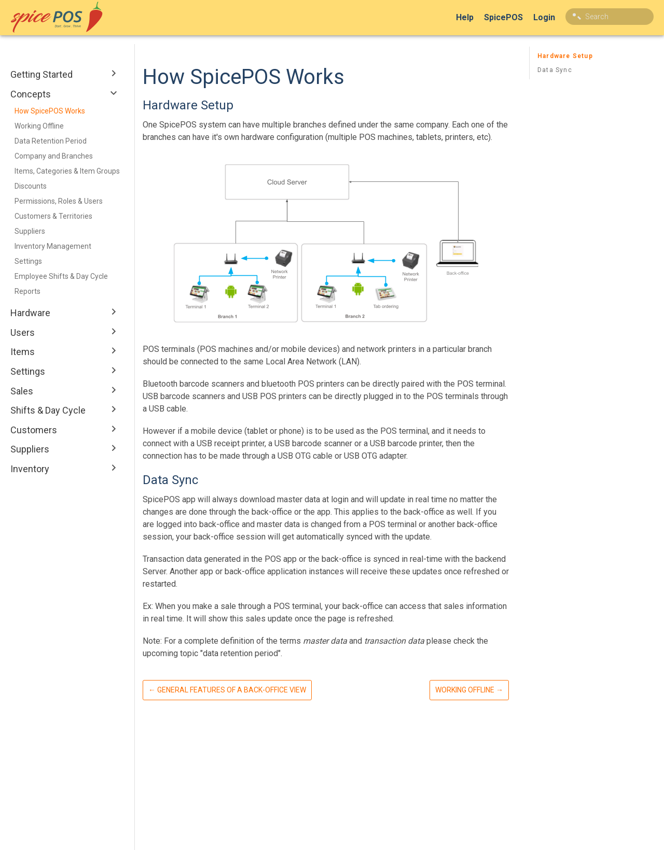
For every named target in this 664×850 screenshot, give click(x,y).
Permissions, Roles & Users (59, 201)
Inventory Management (53, 246)
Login (544, 17)
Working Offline (39, 126)
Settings (28, 261)
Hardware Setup (565, 56)
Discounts (31, 186)
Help (465, 17)
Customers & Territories (53, 216)
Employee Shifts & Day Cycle (61, 276)
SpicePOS (503, 17)
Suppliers (30, 231)
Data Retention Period (51, 141)
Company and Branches (54, 156)
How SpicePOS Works (50, 111)
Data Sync (554, 70)
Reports (27, 291)
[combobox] (609, 16)
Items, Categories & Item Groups (67, 171)
